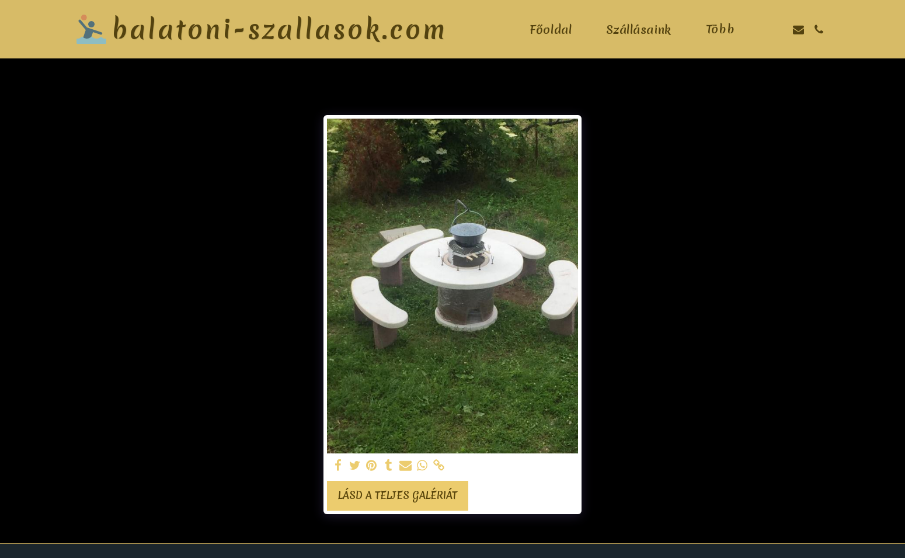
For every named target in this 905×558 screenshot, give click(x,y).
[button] (778, 29)
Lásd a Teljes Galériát (397, 495)
